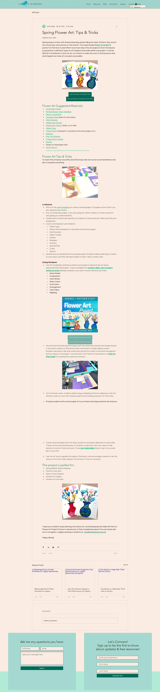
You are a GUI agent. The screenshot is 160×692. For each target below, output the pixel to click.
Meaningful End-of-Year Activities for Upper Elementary (44, 590)
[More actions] (116, 26)
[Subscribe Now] (117, 675)
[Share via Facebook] (43, 547)
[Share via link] (58, 547)
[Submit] (42, 668)
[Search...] (137, 7)
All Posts (35, 12)
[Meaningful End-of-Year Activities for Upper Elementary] (47, 577)
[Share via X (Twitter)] (48, 547)
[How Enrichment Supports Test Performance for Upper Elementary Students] (80, 577)
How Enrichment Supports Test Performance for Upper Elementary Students (79, 590)
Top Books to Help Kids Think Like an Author (113, 590)
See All (125, 565)
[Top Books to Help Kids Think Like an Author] (113, 577)
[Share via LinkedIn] (53, 547)
